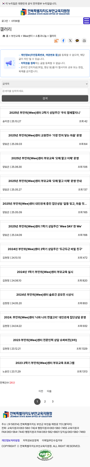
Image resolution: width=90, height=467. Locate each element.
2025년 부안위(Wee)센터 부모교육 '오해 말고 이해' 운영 (45, 158)
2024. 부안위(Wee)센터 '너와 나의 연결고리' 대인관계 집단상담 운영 (45, 317)
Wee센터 (28, 36)
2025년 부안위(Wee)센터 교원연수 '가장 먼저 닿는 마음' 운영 (45, 135)
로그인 (5, 21)
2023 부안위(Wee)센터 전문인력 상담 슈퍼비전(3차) (45, 340)
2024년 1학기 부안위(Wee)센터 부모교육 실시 (45, 272)
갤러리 (52, 36)
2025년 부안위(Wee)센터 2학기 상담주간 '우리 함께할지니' (45, 112)
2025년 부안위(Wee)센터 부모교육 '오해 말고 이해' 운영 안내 (45, 181)
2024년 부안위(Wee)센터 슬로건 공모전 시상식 (45, 294)
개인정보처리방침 (11, 440)
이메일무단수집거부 (52, 440)
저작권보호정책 (31, 440)
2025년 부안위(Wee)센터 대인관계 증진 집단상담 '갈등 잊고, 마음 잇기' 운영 (45, 203)
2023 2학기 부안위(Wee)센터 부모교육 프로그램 (45, 363)
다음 (49, 391)
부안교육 (15, 36)
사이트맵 (15, 21)
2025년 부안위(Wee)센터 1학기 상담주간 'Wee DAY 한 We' (45, 226)
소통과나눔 (41, 36)
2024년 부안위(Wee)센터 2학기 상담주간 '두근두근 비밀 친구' (45, 249)
